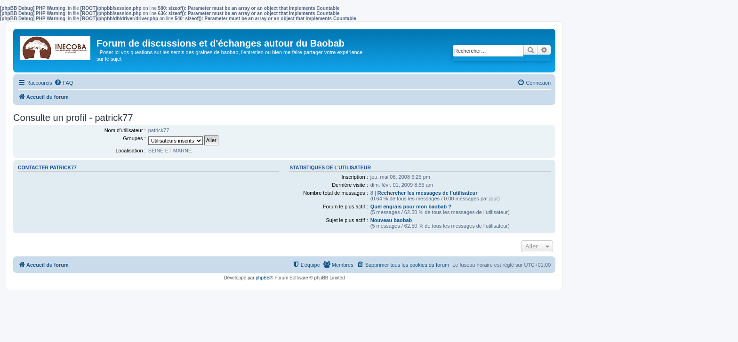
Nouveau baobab (391, 220)
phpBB (263, 277)
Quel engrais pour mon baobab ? (410, 206)
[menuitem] (63, 82)
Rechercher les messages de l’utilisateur (427, 193)
